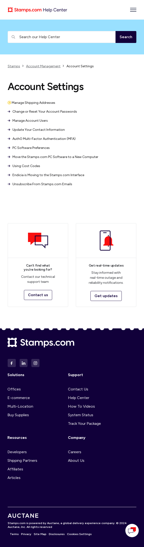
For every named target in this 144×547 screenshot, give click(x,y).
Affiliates (15, 469)
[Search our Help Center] (62, 37)
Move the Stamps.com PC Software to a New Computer (53, 157)
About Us (76, 460)
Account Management (43, 66)
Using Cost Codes (24, 166)
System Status (80, 415)
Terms (14, 534)
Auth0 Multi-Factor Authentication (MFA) (42, 139)
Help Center (78, 397)
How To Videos (81, 406)
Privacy (26, 534)
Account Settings (80, 66)
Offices (14, 389)
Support (75, 375)
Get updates (106, 296)
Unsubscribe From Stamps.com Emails (40, 184)
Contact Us (78, 389)
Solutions (15, 375)
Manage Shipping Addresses (31, 103)
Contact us (38, 295)
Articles (14, 477)
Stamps (14, 66)
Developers (17, 452)
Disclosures (57, 534)
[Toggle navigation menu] (133, 10)
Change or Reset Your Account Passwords (42, 112)
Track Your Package (84, 423)
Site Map (40, 534)
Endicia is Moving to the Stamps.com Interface (46, 175)
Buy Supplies (18, 415)
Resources (17, 437)
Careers (74, 452)
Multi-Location (20, 406)
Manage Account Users (28, 121)
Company (76, 437)
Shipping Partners (22, 460)
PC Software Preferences (29, 148)
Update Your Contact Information (36, 130)
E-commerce (18, 397)
